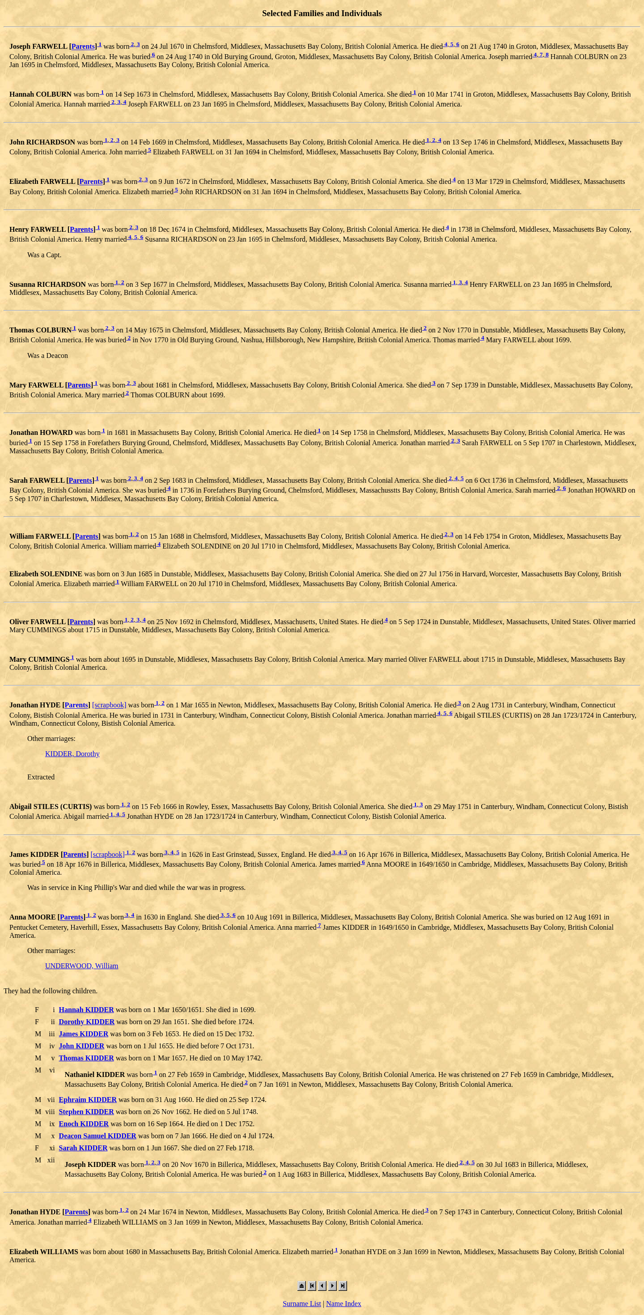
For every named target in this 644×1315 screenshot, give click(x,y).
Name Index (343, 1303)
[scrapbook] (109, 705)
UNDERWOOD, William (82, 966)
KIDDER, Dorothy (72, 754)
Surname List (302, 1303)
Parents (83, 47)
